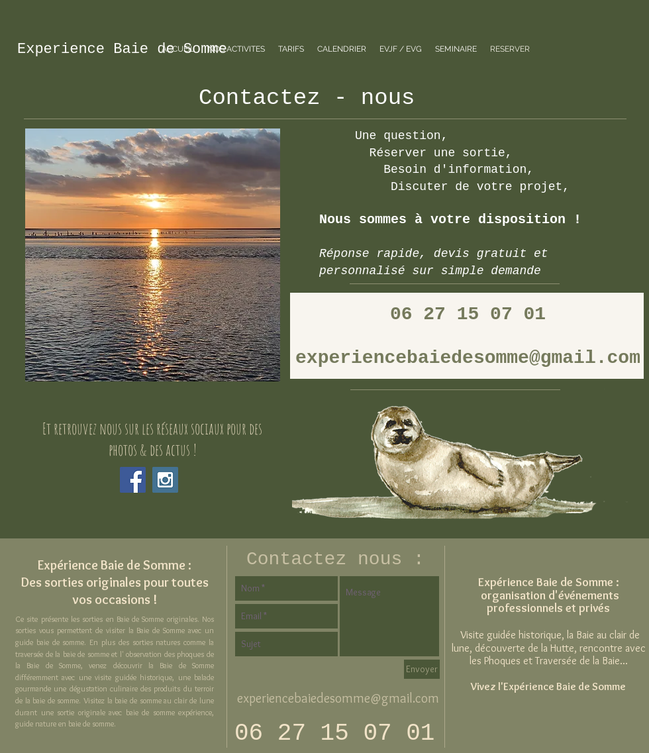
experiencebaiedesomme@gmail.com (338, 698)
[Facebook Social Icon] (133, 480)
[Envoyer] (422, 669)
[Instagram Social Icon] (165, 480)
